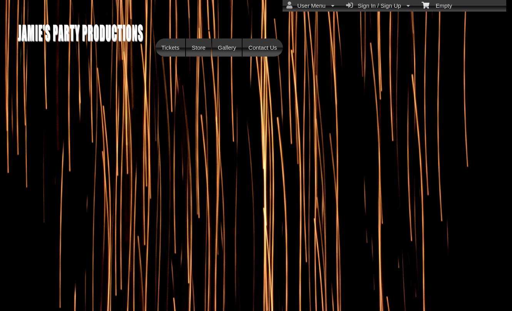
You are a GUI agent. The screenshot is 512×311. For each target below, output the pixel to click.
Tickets (170, 47)
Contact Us (262, 47)
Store (199, 47)
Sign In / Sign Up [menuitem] (378, 5)
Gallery (227, 47)
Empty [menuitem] (437, 5)
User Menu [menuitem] (310, 5)
